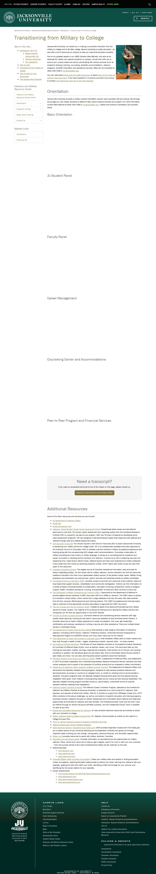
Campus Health (98, 4)
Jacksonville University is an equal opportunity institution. (127, 844)
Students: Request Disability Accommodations (119, 819)
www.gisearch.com (65, 750)
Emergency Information (110, 809)
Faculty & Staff (55, 4)
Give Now (147, 12)
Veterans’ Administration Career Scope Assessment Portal (76, 529)
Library (45, 822)
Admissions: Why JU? (28, 50)
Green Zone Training (25, 115)
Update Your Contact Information (114, 829)
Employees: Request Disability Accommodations (120, 822)
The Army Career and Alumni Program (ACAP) (71, 607)
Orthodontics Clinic (50, 835)
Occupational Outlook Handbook (66, 644)
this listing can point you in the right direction (74, 81)
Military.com (57, 736)
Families (76, 4)
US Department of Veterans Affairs (67, 520)
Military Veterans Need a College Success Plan (72, 716)
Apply (125, 12)
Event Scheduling (50, 816)
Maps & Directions (50, 826)
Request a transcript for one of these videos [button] (94, 492)
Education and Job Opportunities (66, 739)
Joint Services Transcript (63, 543)
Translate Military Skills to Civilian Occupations (71, 759)
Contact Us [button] (30, 121)
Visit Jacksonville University (31, 79)
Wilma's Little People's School (55, 845)
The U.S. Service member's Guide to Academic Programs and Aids (80, 722)
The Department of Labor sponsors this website (72, 630)
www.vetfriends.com (66, 753)
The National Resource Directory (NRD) (68, 581)
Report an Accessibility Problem (113, 816)
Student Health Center (51, 839)
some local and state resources (76, 75)
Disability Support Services (53, 813)
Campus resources (33, 59)
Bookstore (47, 809)
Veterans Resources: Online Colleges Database (72, 725)
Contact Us (105, 806)
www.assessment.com (67, 776)
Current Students (38, 4)
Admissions (64, 30)
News (45, 829)
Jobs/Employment (50, 819)
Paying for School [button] (30, 110)
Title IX (104, 826)
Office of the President (51, 832)
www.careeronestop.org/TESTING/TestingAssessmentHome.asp (84, 773)
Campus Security (108, 813)
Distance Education (108, 858)
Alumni (67, 4)
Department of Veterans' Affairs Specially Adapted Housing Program (80, 667)
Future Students (21, 4)
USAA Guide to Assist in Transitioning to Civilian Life (74, 727)
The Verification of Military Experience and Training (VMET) (76, 592)
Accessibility (106, 849)
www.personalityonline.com (69, 782)
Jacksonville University (22, 30)
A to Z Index (47, 806)
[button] (150, 4)
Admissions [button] (30, 104)
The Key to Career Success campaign (68, 615)
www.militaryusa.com (66, 756)
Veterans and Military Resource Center (45, 30)
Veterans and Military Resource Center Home (26, 96)
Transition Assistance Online (64, 569)
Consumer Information (110, 855)
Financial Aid (22, 140)
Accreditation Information (111, 852)
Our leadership (31, 62)
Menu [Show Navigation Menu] (143, 19)
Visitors (86, 4)
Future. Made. (113, 4)
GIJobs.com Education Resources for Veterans (72, 710)
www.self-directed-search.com (70, 779)
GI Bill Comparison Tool (62, 526)
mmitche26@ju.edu (71, 71)
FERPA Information (108, 862)
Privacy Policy (106, 865)
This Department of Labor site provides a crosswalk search (77, 638)
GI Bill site (57, 523)
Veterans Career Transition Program (67, 687)
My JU (135, 12)
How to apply (25, 65)
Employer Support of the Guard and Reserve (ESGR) (74, 658)
